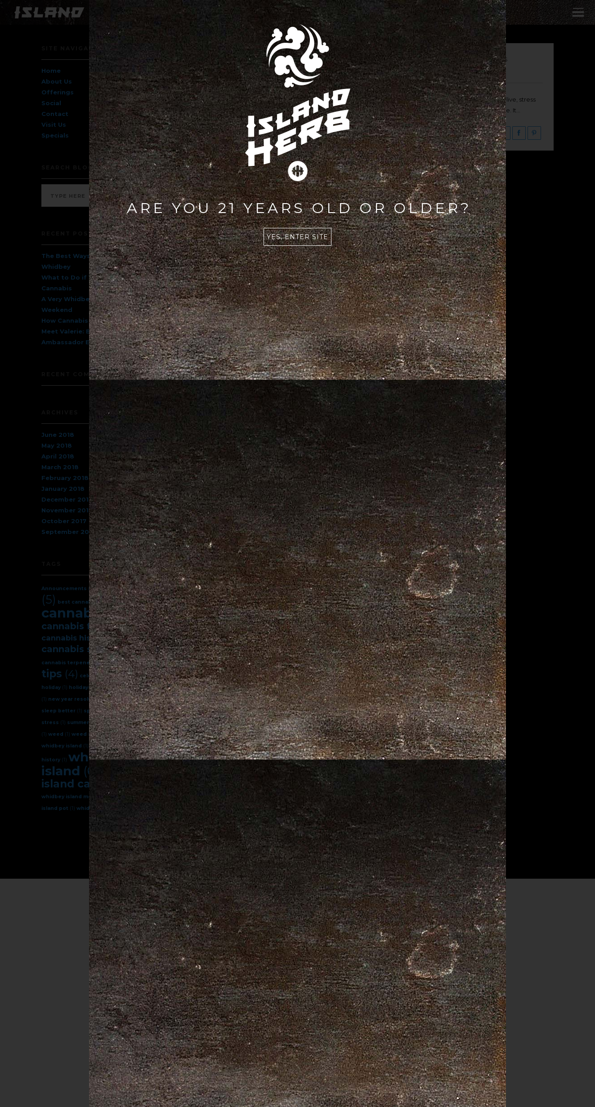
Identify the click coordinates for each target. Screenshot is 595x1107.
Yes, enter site (297, 237)
